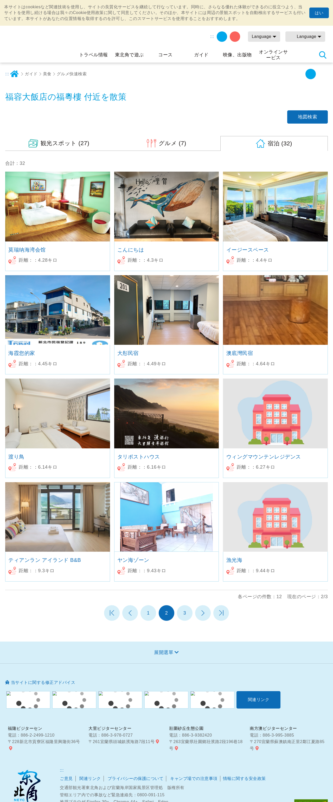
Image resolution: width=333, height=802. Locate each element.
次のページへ (203, 613)
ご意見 (66, 778)
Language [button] (261, 36)
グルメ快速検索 (72, 74)
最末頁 (221, 613)
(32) (280, 143)
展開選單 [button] (163, 652)
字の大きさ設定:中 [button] (310, 74)
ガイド (31, 74)
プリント (276, 74)
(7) (172, 143)
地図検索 (307, 116)
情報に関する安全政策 (244, 778)
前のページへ (130, 613)
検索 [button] (322, 55)
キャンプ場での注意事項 (193, 778)
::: (212, 36)
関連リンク (90, 778)
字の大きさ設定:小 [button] (299, 74)
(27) (65, 143)
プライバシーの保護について (136, 778)
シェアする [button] (287, 74)
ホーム (14, 74)
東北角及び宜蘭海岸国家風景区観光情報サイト (40, 42)
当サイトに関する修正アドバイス (43, 682)
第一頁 (112, 613)
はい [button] (319, 13)
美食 (47, 74)
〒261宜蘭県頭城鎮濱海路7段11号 (121, 741)
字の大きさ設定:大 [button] (322, 74)
